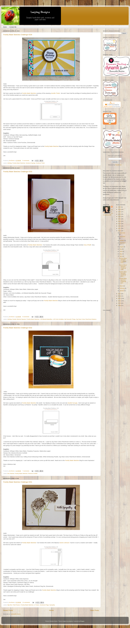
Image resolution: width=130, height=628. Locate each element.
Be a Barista (10, 473)
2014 (119, 296)
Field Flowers (16, 605)
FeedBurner (118, 165)
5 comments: (26, 160)
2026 (119, 207)
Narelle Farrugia (72, 403)
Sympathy (52, 605)
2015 (119, 293)
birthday (9, 163)
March (121, 286)
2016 (119, 230)
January (122, 290)
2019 (119, 223)
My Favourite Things (69, 319)
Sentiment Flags (44, 605)
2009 (119, 305)
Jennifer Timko (55, 93)
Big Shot (9, 605)
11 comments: (26, 602)
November (122, 236)
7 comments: (26, 471)
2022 (119, 216)
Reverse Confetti (32, 473)
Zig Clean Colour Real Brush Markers (86, 319)
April (121, 256)
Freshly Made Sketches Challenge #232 (17, 328)
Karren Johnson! (65, 542)
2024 (119, 211)
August (122, 246)
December (122, 233)
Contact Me (12, 27)
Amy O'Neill (87, 245)
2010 (119, 303)
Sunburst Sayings (30, 163)
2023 (119, 214)
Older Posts (94, 610)
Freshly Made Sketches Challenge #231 (17, 482)
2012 (119, 300)
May (121, 254)
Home (5, 27)
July (121, 249)
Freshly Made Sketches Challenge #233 (17, 172)
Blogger (82, 621)
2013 (119, 298)
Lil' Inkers (36, 605)
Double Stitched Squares (19, 319)
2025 (119, 209)
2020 (119, 221)
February (122, 288)
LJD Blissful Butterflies (46, 319)
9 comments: (26, 316)
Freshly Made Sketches (29, 93)
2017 (119, 228)
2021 (119, 219)
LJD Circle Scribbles (58, 319)
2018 (119, 226)
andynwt (70, 621)
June (121, 251)
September (123, 243)
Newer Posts (8, 610)
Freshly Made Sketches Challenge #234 (17, 35)
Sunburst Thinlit (40, 163)
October (122, 240)
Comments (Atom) (16, 614)
